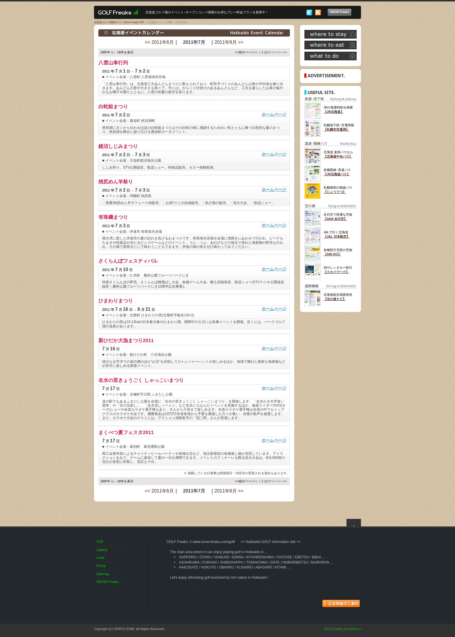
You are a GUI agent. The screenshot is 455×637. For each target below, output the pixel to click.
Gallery (101, 550)
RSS (328, 629)
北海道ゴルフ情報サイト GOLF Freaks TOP (119, 22)
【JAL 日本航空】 (337, 236)
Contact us (353, 629)
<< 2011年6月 (159, 42)
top (353, 522)
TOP (100, 542)
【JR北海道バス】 (337, 174)
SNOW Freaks (340, 12)
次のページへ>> (275, 52)
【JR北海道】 (334, 111)
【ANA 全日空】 (335, 219)
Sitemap (102, 574)
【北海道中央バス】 (338, 156)
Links (100, 558)
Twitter (338, 629)
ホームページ (274, 114)
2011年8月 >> (228, 42)
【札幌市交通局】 (336, 129)
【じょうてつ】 (335, 192)
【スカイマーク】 (336, 272)
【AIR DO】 (332, 254)
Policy (101, 566)
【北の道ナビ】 (335, 299)
